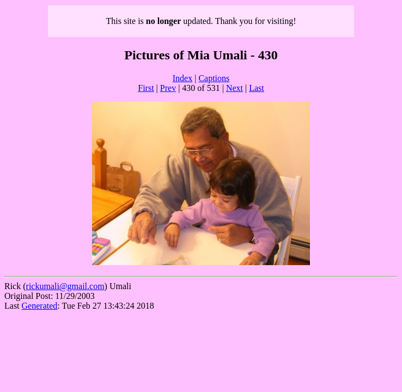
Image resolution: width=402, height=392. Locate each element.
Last (256, 88)
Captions (213, 78)
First (146, 88)
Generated (40, 305)
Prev (168, 88)
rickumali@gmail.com (65, 286)
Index (182, 78)
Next (234, 88)
